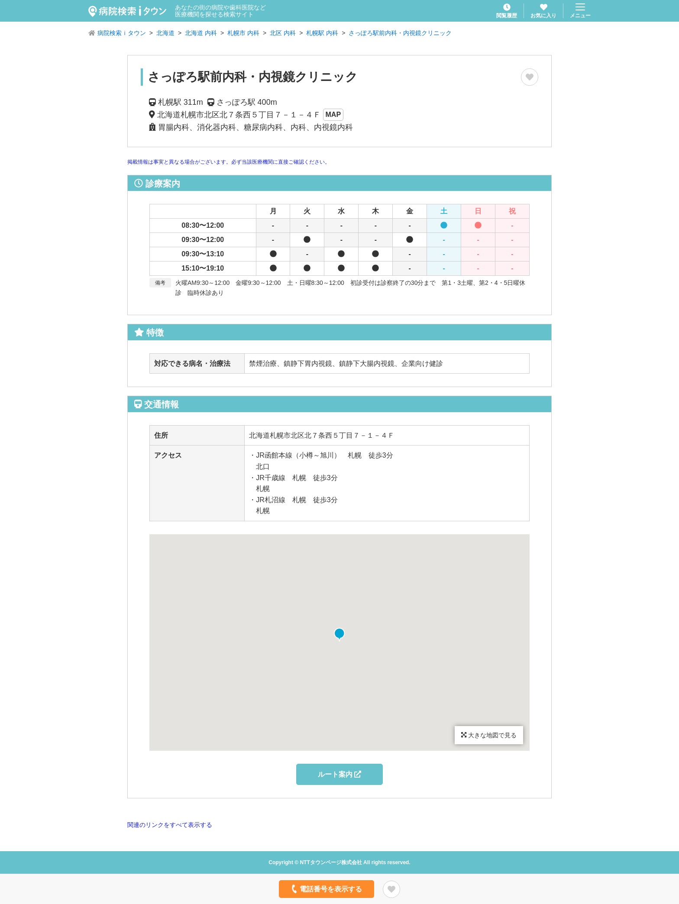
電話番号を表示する (326, 889)
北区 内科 (283, 32)
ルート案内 (339, 774)
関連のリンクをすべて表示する (169, 824)
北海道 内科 (201, 32)
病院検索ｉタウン (121, 32)
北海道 (165, 32)
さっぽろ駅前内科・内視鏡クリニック (400, 32)
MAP (333, 114)
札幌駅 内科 (322, 32)
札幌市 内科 (243, 32)
